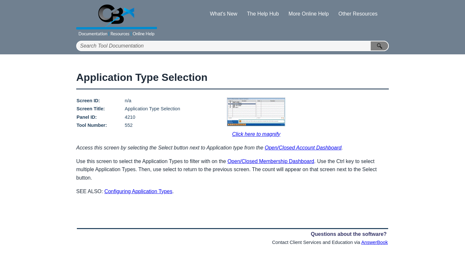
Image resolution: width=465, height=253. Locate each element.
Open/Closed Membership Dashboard (270, 161)
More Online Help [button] (309, 13)
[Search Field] (232, 46)
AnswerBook (374, 242)
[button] (380, 46)
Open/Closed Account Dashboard (303, 147)
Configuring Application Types (138, 191)
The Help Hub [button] (263, 13)
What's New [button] (223, 13)
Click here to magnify (256, 134)
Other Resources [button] (357, 13)
